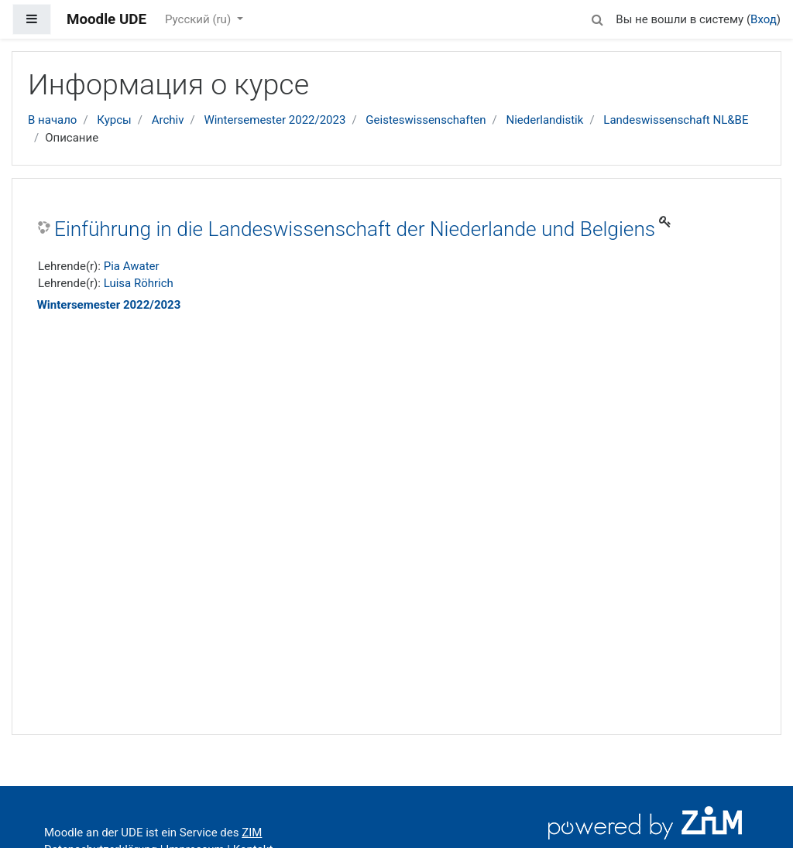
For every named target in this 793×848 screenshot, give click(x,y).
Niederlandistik (544, 120)
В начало (52, 120)
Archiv (168, 120)
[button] (597, 17)
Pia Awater (132, 266)
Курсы (114, 120)
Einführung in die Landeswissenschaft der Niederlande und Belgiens (354, 229)
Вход (763, 19)
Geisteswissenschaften (426, 120)
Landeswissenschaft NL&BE (675, 120)
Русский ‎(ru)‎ (199, 19)
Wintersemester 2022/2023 (274, 120)
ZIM (252, 832)
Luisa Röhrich (138, 283)
